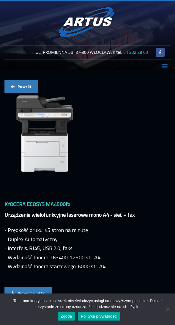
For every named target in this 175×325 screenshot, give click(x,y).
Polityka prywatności (99, 316)
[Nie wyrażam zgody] (168, 309)
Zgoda (66, 316)
